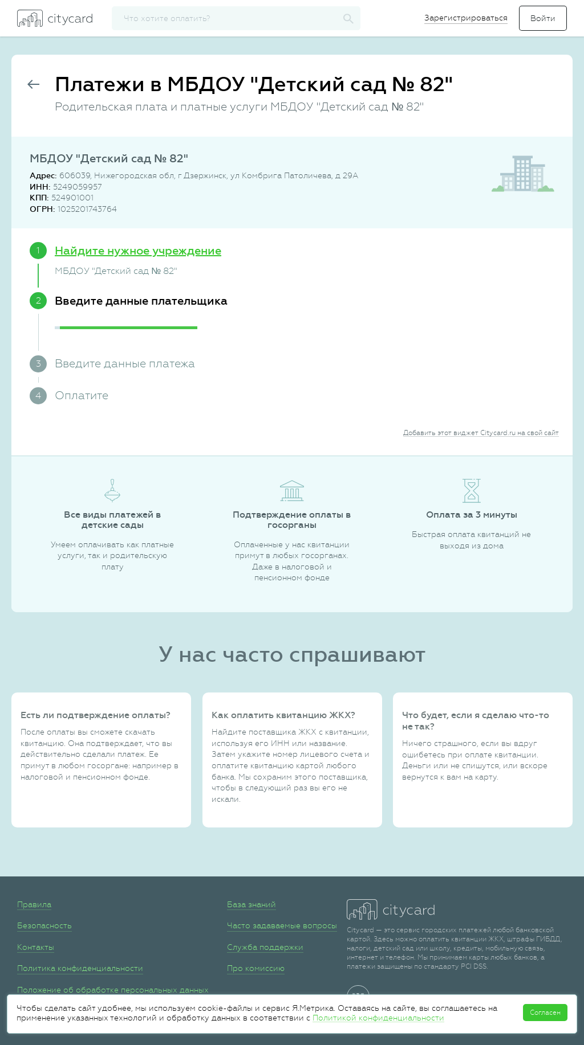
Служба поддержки (265, 947)
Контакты (35, 947)
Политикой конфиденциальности (378, 1017)
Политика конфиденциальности (80, 968)
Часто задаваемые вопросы (282, 925)
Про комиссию (256, 968)
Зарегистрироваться (466, 17)
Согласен (545, 1013)
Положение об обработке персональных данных (113, 989)
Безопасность (44, 925)
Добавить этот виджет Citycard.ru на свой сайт (481, 433)
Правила (34, 904)
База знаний (251, 904)
